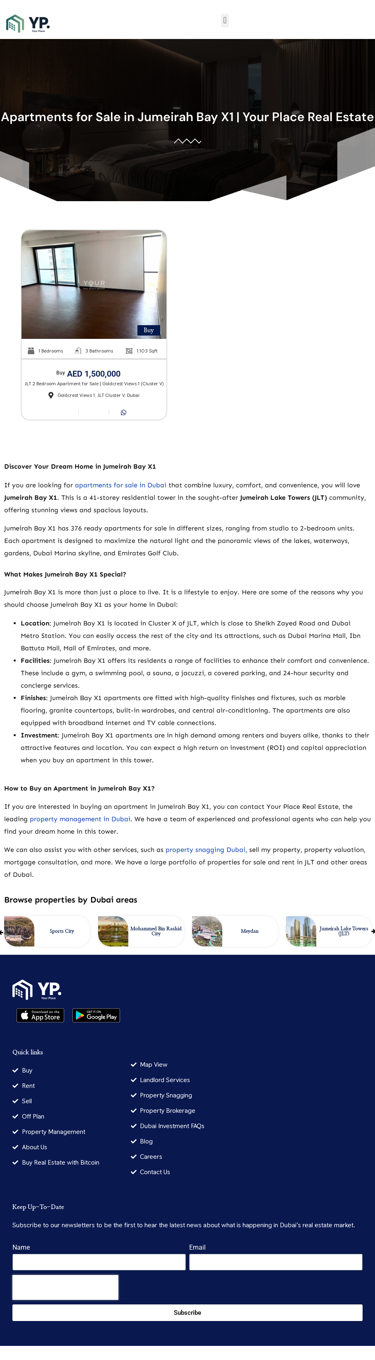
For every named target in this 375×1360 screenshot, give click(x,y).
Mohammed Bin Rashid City (156, 931)
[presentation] (65, 1287)
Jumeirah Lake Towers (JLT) (344, 931)
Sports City (62, 931)
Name (21, 1247)
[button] (225, 20)
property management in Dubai (80, 819)
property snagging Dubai (205, 850)
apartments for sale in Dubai (120, 485)
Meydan (250, 931)
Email (197, 1247)
